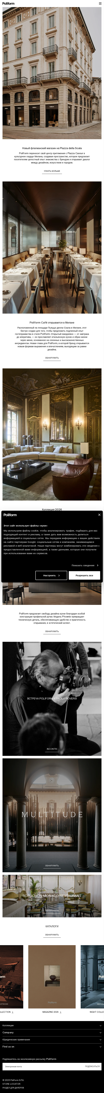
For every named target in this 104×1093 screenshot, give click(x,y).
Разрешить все (84, 575)
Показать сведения (83, 565)
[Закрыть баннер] (99, 515)
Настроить (51, 575)
